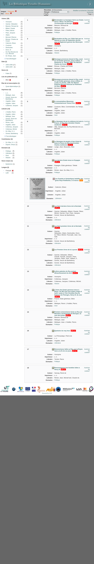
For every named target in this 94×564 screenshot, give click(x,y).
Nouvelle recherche (90, 11)
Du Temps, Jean (11, 56)
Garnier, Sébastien (11, 24)
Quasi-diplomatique (12, 86)
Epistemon (9, 164)
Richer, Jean (10, 122)
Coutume (8, 45)
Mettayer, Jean (10, 95)
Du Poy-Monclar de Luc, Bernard (12, 52)
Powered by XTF (47, 393)
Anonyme (9, 22)
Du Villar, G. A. (10, 131)
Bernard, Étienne (11, 37)
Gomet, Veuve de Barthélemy (11, 98)
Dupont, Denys (10, 144)
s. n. (7, 93)
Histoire (8, 157)
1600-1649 (9, 67)
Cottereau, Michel (11, 129)
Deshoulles (9, 47)
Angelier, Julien (10, 103)
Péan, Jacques (10, 33)
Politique (8, 151)
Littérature (9, 153)
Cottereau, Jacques (12, 105)
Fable (7, 73)
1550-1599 (9, 65)
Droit (7, 155)
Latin (7, 173)
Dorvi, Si (8, 50)
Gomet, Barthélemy (12, 133)
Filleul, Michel (10, 30)
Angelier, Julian (10, 101)
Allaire (8, 35)
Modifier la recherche (80, 10)
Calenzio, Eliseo (11, 43)
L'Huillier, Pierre (11, 112)
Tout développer (10, 59)
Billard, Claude (10, 28)
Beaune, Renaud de (12, 26)
